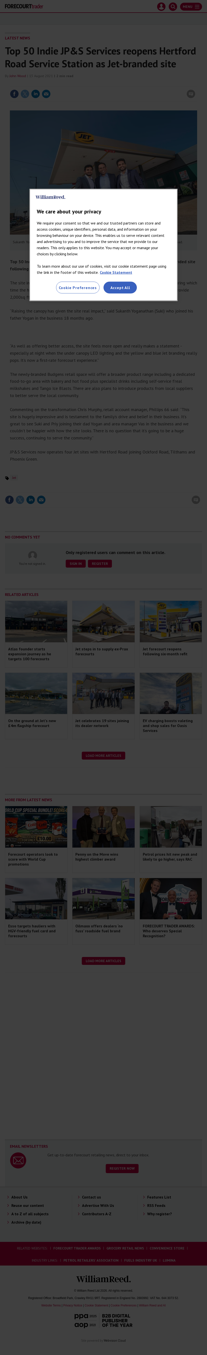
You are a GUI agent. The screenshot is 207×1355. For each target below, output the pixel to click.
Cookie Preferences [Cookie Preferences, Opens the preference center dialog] (78, 287)
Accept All (120, 287)
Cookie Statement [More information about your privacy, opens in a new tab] (116, 272)
